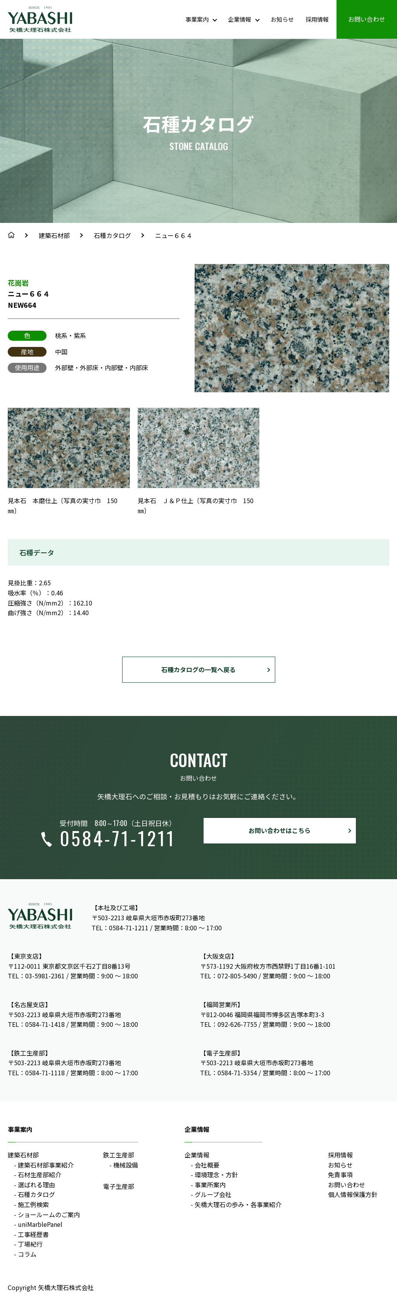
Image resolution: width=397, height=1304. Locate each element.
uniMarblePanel (40, 1224)
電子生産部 (118, 1186)
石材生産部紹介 (39, 1174)
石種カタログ (112, 235)
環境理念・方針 (216, 1174)
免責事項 (340, 1174)
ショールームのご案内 (49, 1214)
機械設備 (125, 1164)
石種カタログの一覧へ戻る (198, 669)
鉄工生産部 (118, 1154)
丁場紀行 (30, 1244)
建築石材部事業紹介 (46, 1164)
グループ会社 (213, 1194)
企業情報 (197, 1154)
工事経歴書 (33, 1234)
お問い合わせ (346, 1184)
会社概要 (207, 1164)
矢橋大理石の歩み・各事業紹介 (238, 1204)
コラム (27, 1254)
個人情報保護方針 (353, 1194)
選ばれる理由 (36, 1184)
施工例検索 (33, 1204)
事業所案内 (210, 1184)
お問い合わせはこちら (280, 830)
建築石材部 (54, 235)
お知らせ (340, 1164)
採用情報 (340, 1154)
